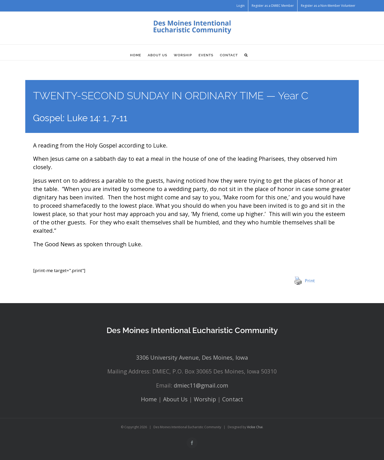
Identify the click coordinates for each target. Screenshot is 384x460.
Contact (232, 399)
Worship (205, 399)
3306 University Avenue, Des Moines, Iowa (192, 357)
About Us (175, 399)
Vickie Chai (255, 427)
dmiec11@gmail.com (201, 385)
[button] (246, 55)
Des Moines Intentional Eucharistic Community (192, 330)
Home (149, 399)
